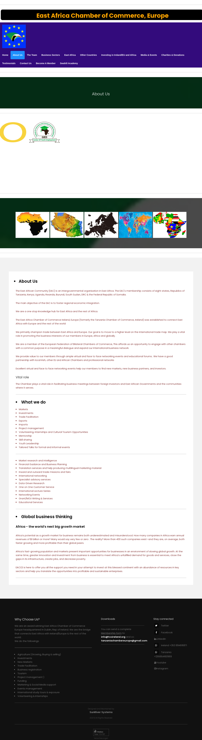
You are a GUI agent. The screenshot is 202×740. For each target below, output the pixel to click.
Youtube (160, 662)
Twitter (161, 625)
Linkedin (160, 638)
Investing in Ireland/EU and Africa (118, 55)
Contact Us (26, 63)
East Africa (70, 55)
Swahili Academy (69, 63)
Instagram (161, 668)
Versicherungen (101, 738)
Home (5, 55)
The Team (32, 55)
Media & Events (149, 55)
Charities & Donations (172, 55)
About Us (17, 55)
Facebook (163, 632)
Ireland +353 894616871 (170, 645)
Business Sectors (50, 55)
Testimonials (9, 63)
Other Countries (88, 55)
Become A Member (45, 63)
